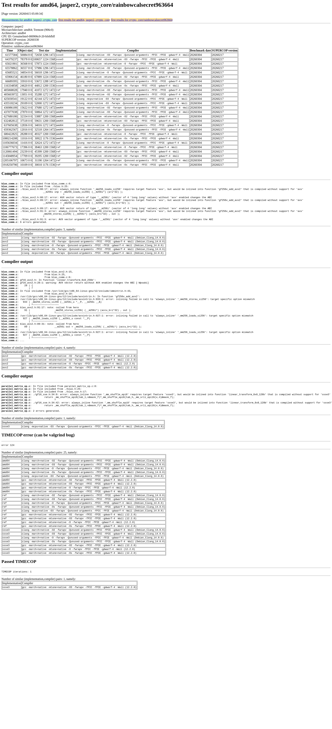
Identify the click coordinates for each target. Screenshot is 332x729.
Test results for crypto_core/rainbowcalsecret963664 (141, 19)
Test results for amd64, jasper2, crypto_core (84, 19)
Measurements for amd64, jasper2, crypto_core (29, 19)
